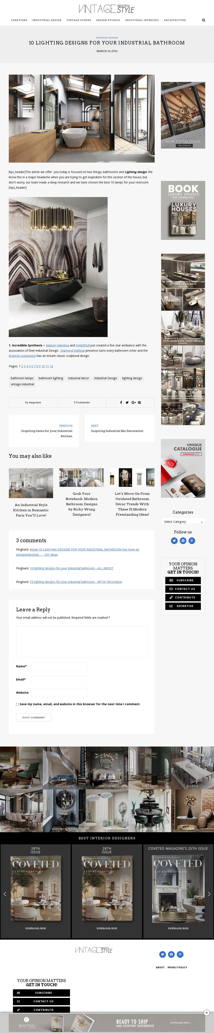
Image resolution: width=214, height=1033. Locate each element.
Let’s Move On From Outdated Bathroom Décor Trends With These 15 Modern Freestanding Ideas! (132, 504)
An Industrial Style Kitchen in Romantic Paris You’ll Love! (31, 510)
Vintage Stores (79, 20)
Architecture (175, 20)
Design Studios (108, 20)
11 (47, 366)
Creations (19, 20)
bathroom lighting (51, 378)
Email (21, 679)
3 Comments (82, 402)
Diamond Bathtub (72, 351)
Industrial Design (47, 20)
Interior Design (107, 37)
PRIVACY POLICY (177, 968)
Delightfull (83, 345)
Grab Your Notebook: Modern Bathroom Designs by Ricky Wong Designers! (82, 504)
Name (21, 666)
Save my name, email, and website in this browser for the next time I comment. (80, 704)
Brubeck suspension (22, 356)
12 (51, 366)
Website (22, 693)
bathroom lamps (22, 378)
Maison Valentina (57, 345)
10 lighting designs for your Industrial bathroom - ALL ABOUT (71, 568)
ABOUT (160, 968)
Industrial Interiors (142, 20)
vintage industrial (22, 384)
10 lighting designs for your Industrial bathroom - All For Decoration (76, 582)
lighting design (132, 378)
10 (43, 366)
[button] (209, 894)
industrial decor (78, 378)
